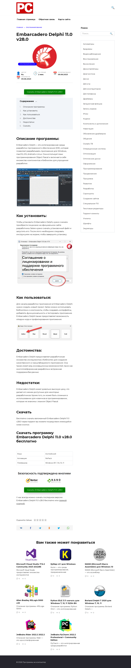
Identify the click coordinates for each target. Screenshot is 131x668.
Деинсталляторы (90, 69)
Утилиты (87, 218)
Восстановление (90, 59)
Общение (87, 139)
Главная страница (26, 19)
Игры (85, 114)
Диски (86, 79)
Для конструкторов (92, 89)
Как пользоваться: (31, 114)
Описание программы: (34, 107)
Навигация (88, 129)
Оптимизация (89, 154)
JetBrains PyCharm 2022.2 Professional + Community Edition (63, 636)
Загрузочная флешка (92, 104)
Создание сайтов (91, 198)
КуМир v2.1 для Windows (63, 564)
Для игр (86, 84)
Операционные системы (94, 149)
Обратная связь (47, 19)
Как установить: (30, 111)
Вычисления (89, 64)
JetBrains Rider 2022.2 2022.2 (30, 634)
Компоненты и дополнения (95, 124)
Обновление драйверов (94, 134)
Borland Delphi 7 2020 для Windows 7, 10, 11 (98, 601)
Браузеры (87, 49)
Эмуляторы (88, 228)
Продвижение (90, 174)
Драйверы (88, 99)
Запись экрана (89, 109)
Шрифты (87, 223)
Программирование (27, 64)
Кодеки (86, 119)
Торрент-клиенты (91, 213)
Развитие (87, 184)
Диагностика (89, 74)
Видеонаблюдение (92, 54)
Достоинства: (29, 118)
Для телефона (89, 94)
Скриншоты (88, 194)
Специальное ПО (91, 203)
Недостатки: (29, 122)
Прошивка (88, 179)
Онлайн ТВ (88, 144)
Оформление (89, 164)
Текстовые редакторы (93, 208)
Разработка (88, 189)
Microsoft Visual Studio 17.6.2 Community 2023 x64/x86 (30, 565)
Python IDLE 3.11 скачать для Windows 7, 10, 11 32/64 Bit (65, 601)
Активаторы (88, 44)
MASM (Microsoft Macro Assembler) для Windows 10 (99, 565)
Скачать (26, 126)
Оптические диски (92, 159)
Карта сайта (64, 19)
